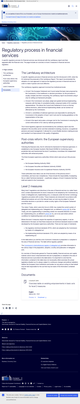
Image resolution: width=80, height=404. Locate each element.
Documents (7, 90)
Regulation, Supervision (13, 42)
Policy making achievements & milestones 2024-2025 (17, 347)
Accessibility (67, 386)
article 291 (48, 214)
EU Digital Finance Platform (48, 364)
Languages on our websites (26, 386)
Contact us (40, 383)
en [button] (69, 6)
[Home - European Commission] (11, 5)
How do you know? (32, 1)
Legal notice (57, 386)
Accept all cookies (52, 395)
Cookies (39, 386)
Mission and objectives (8, 344)
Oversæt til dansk (11, 17)
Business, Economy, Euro (9, 22)
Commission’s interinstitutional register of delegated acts (42, 245)
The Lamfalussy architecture (8, 74)
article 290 (66, 209)
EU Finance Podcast (19, 329)
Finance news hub (31, 329)
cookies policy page (29, 395)
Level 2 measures (8, 86)
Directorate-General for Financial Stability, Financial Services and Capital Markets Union (26, 340)
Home (3, 42)
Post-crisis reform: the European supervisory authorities (10, 81)
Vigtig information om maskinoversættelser (29, 17)
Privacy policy (48, 386)
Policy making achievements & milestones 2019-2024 (17, 350)
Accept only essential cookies (69, 395)
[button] (32, 297)
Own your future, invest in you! (49, 368)
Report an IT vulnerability (9, 386)
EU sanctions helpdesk (47, 361)
